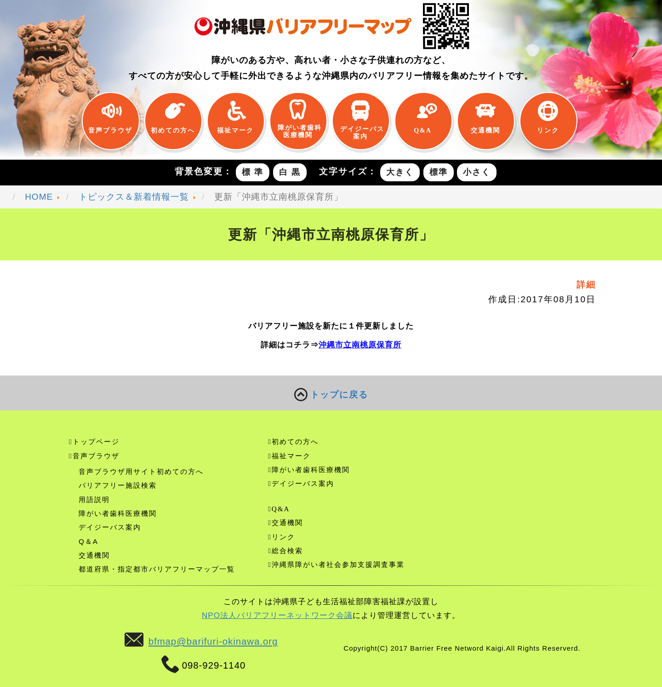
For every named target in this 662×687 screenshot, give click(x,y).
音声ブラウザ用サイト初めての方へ (141, 471)
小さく (477, 172)
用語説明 (94, 499)
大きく (400, 172)
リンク (548, 130)
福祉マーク (235, 130)
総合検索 (287, 550)
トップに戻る (331, 395)
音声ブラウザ (110, 130)
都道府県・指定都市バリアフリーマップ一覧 (157, 569)
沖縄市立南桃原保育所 (360, 345)
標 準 (252, 172)
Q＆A (88, 541)
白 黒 (290, 172)
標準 (438, 172)
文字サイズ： (348, 171)
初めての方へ (173, 130)
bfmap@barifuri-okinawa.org (213, 641)
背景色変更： (204, 171)
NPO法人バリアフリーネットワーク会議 (277, 615)
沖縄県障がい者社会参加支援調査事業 (338, 564)
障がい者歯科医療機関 (298, 130)
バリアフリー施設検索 (118, 485)
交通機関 (485, 130)
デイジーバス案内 (360, 132)
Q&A (423, 130)
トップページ (96, 441)
